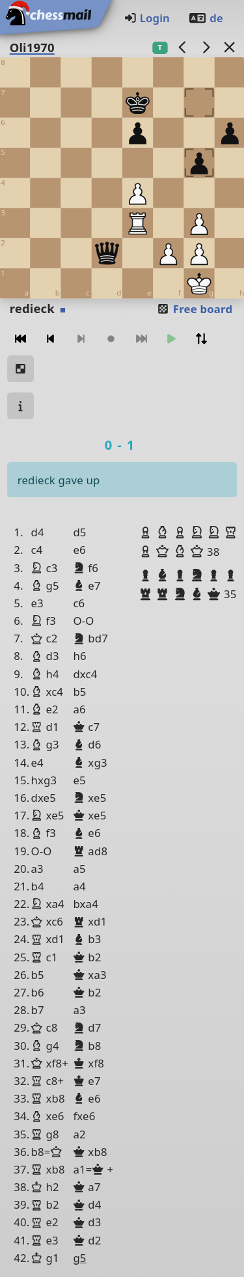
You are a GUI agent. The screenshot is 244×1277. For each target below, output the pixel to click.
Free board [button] (194, 308)
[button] (147, 532)
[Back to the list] (229, 47)
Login (147, 17)
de (205, 17)
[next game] (206, 47)
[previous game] (182, 47)
